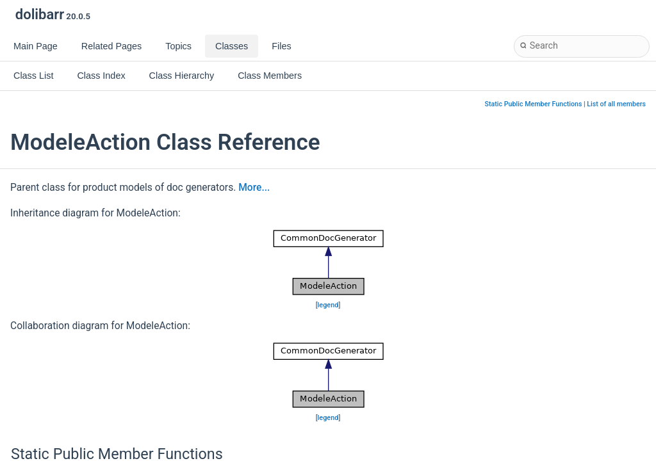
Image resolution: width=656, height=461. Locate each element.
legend (328, 305)
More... (254, 187)
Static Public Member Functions (533, 104)
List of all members (616, 104)
